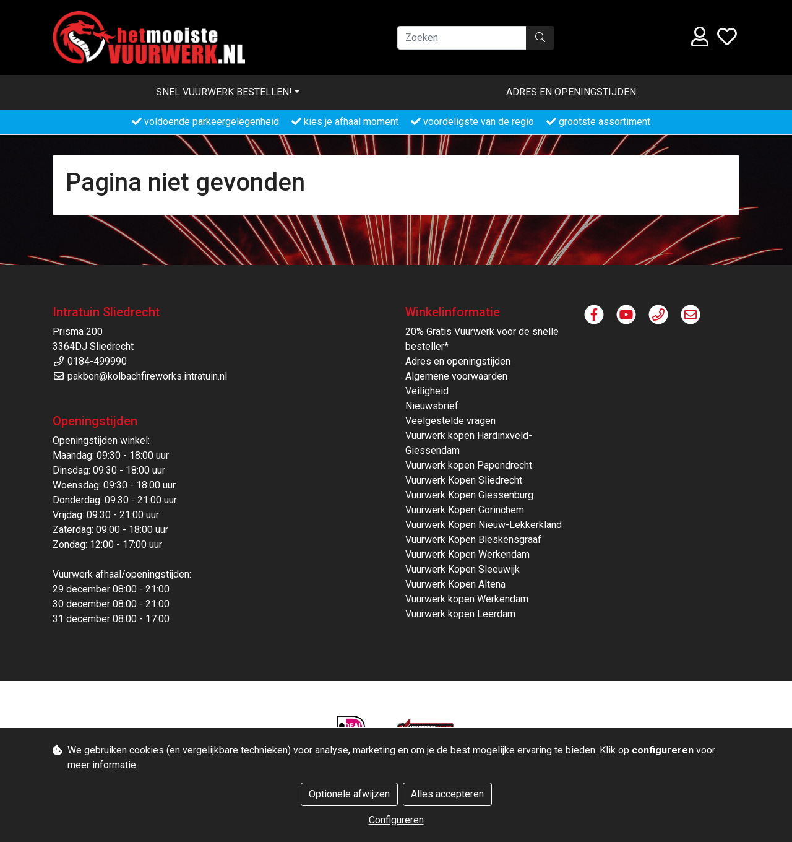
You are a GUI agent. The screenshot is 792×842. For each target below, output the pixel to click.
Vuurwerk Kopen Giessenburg (469, 495)
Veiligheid (427, 391)
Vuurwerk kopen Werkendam (466, 599)
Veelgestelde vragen (450, 421)
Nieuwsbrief (431, 406)
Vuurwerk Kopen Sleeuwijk (462, 569)
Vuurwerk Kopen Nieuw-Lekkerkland (483, 525)
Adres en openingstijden (571, 92)
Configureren (396, 820)
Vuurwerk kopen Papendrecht (468, 465)
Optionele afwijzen (349, 794)
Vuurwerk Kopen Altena (455, 584)
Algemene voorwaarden (456, 376)
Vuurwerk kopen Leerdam (460, 614)
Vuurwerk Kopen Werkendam (467, 554)
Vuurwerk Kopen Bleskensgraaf (473, 539)
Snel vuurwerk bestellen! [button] (224, 92)
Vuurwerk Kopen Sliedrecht (463, 480)
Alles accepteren (447, 794)
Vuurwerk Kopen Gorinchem (464, 510)
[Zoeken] (462, 38)
